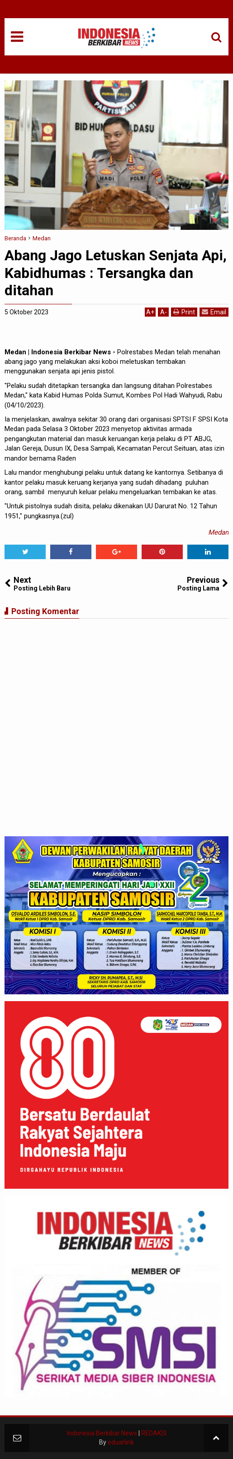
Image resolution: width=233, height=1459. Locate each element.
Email (214, 312)
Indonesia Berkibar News (102, 1433)
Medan (218, 532)
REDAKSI (153, 1433)
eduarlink (121, 1442)
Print (184, 312)
